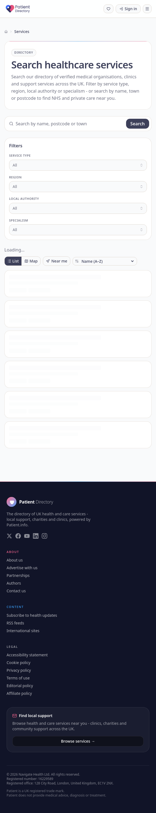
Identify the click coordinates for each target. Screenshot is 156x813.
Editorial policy (20, 685)
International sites (23, 630)
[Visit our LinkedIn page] (35, 536)
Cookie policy (18, 662)
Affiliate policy (19, 693)
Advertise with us (22, 567)
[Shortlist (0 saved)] (108, 8)
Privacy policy (19, 670)
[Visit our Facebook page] (18, 536)
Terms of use (18, 678)
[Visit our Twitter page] (9, 536)
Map (31, 261)
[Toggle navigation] (147, 8)
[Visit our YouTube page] (27, 536)
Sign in (128, 8)
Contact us (16, 590)
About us (15, 560)
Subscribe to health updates (32, 615)
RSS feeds (15, 623)
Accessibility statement (27, 654)
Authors (14, 583)
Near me (56, 261)
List (13, 261)
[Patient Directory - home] (22, 8)
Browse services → (78, 741)
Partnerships (18, 575)
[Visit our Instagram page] (44, 536)
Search (137, 124)
